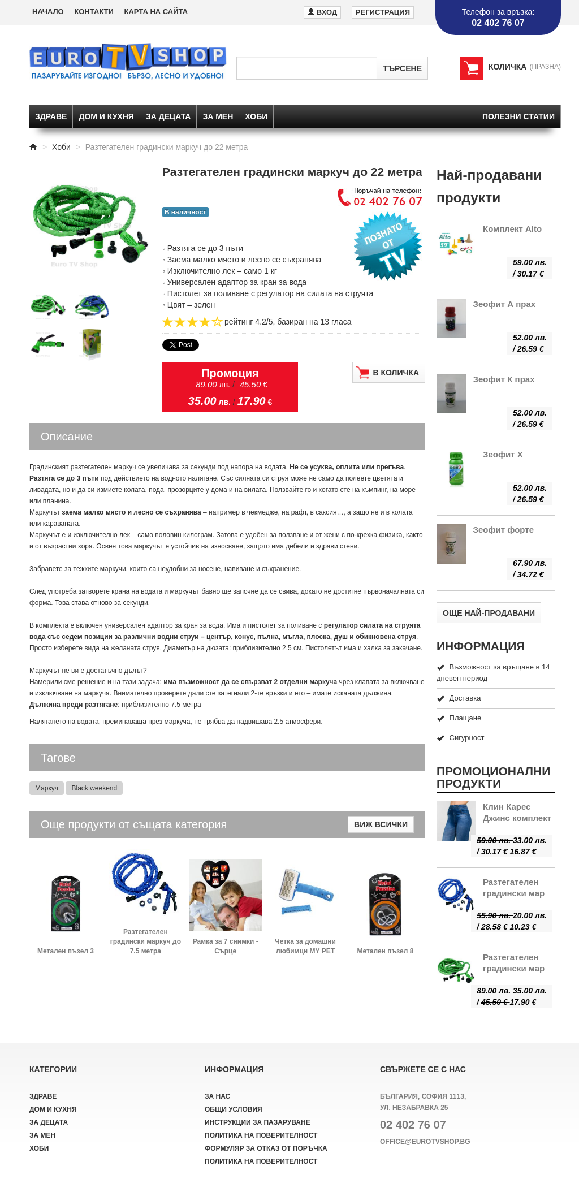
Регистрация (383, 12)
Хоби (256, 116)
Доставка (459, 698)
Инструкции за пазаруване (257, 1122)
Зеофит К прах (504, 379)
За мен (217, 116)
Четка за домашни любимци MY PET (305, 946)
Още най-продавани (489, 612)
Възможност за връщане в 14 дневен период (493, 672)
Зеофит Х (503, 454)
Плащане (459, 718)
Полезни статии (518, 116)
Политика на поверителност (261, 1135)
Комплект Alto (512, 229)
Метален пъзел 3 (65, 951)
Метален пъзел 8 (385, 951)
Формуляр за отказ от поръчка (266, 1148)
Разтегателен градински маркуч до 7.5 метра (145, 941)
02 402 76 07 (413, 1124)
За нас (217, 1096)
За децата (168, 116)
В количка (387, 372)
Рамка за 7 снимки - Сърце (225, 946)
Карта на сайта (156, 11)
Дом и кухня (106, 116)
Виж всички (381, 824)
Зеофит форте (503, 529)
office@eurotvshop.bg (425, 1142)
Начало (48, 11)
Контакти (94, 11)
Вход (322, 11)
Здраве (51, 116)
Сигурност (460, 737)
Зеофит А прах (504, 304)
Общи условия (233, 1109)
